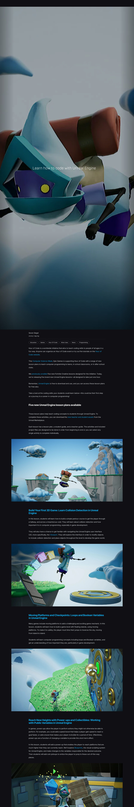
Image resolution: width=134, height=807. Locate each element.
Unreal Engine (44, 383)
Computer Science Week (42, 361)
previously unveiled (39, 374)
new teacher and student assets (81, 417)
